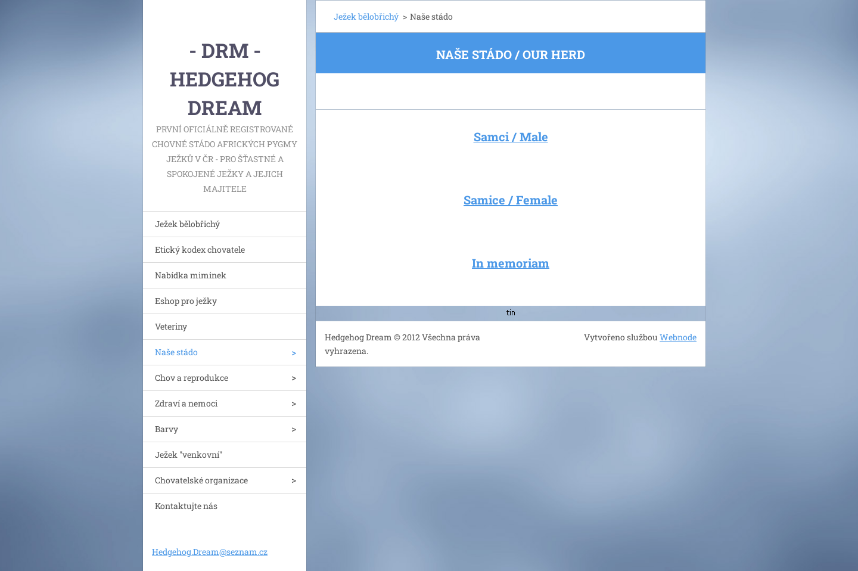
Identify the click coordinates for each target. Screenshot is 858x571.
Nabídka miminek (190, 275)
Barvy (166, 429)
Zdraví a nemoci (186, 403)
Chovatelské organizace (201, 480)
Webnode (678, 337)
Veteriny (171, 326)
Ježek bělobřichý (187, 223)
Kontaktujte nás (186, 505)
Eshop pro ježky (186, 300)
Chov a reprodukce (191, 377)
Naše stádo (176, 352)
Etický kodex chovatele (200, 249)
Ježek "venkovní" (188, 454)
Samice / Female (511, 199)
